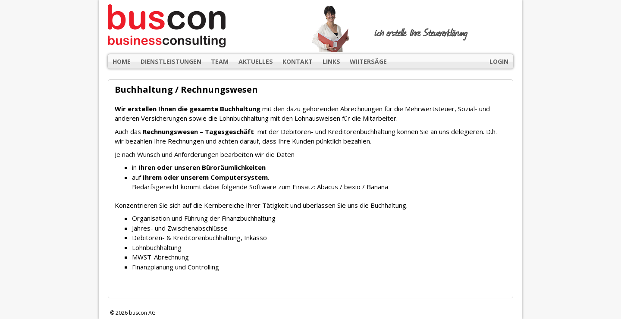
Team (220, 61)
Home (122, 61)
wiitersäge (368, 61)
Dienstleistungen (171, 61)
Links (331, 61)
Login (498, 61)
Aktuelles (255, 61)
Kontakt (297, 61)
